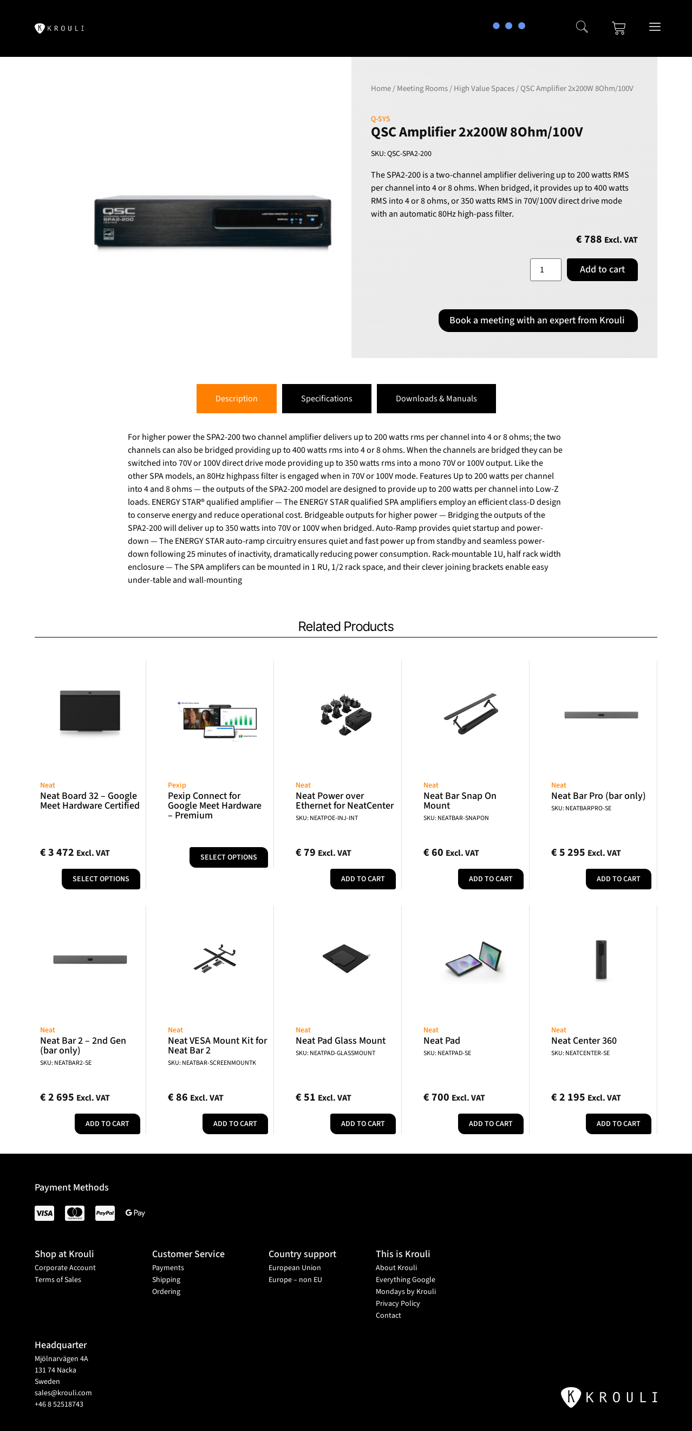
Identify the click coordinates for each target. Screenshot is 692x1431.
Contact (388, 1315)
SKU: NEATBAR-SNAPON (456, 818)
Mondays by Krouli (406, 1291)
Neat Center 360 (584, 1041)
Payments (168, 1268)
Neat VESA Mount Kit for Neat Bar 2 (217, 1045)
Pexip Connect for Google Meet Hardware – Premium (215, 805)
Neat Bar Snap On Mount (460, 800)
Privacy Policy (398, 1303)
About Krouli (396, 1268)
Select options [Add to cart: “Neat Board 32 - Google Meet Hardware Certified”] (101, 879)
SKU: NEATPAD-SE (447, 1053)
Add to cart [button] (363, 879)
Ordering (166, 1291)
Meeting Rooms (422, 88)
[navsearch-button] (582, 28)
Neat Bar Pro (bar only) (598, 796)
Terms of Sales (58, 1279)
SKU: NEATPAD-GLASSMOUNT (335, 1053)
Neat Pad (441, 1041)
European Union (295, 1268)
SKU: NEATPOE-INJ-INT (327, 818)
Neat (47, 785)
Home (381, 88)
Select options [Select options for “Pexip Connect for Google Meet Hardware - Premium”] (228, 857)
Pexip (177, 785)
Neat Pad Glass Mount (341, 1041)
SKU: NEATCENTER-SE (580, 1053)
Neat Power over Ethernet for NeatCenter (345, 800)
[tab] (237, 398)
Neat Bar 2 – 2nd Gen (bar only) (83, 1045)
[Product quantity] (546, 269)
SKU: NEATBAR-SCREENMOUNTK (212, 1063)
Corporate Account (65, 1268)
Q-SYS (380, 119)
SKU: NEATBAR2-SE (66, 1063)
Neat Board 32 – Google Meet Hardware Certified (90, 800)
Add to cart (602, 269)
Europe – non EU (295, 1279)
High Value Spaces (484, 88)
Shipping (166, 1279)
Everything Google (405, 1279)
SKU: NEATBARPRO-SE (581, 808)
